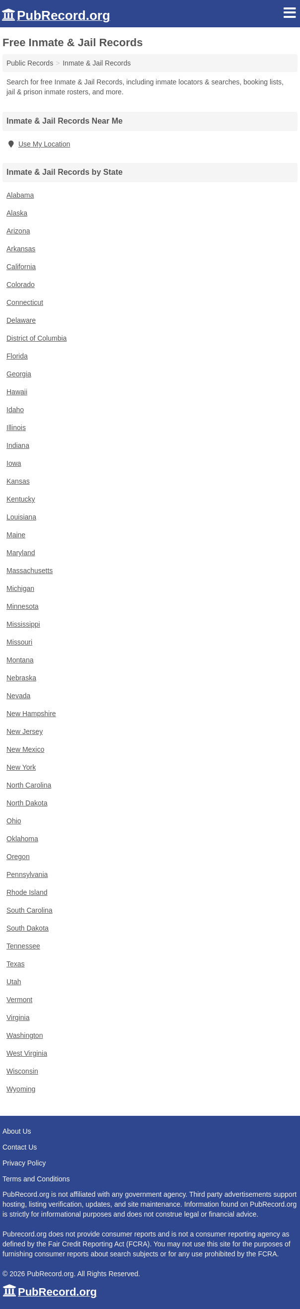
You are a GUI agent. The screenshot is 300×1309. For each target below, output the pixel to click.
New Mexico (25, 749)
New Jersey (24, 731)
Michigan (20, 588)
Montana (19, 660)
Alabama (20, 195)
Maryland (20, 553)
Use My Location (38, 144)
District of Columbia (36, 338)
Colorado (20, 285)
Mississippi (23, 624)
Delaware (21, 320)
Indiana (17, 445)
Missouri (19, 642)
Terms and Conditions (36, 1179)
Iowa (13, 463)
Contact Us (19, 1147)
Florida (17, 356)
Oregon (18, 857)
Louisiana (21, 517)
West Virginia (26, 1053)
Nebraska (21, 678)
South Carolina (29, 910)
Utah (13, 982)
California (21, 267)
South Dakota (27, 928)
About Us (16, 1131)
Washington (24, 1035)
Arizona (18, 231)
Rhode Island (27, 892)
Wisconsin (22, 1071)
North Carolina (28, 785)
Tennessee (23, 946)
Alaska (16, 213)
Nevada (18, 696)
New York (21, 767)
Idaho (15, 410)
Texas (15, 964)
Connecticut (24, 302)
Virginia (17, 1017)
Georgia (18, 374)
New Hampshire (31, 714)
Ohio (13, 821)
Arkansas (20, 249)
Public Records (29, 63)
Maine (15, 535)
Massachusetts (29, 571)
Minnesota (22, 606)
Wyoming (20, 1089)
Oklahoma (22, 839)
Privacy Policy (24, 1163)
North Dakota (26, 803)
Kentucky (20, 499)
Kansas (18, 481)
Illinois (16, 428)
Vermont (19, 1000)
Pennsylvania (27, 874)
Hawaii (16, 392)
